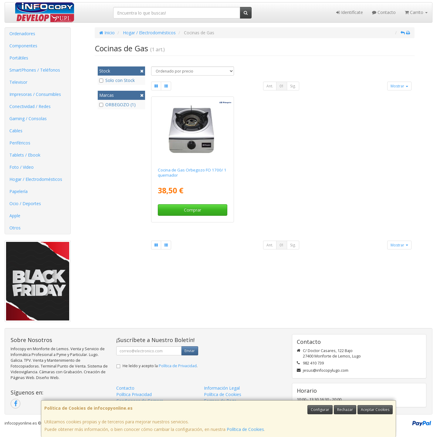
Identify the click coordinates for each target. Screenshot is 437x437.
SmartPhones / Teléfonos (34, 70)
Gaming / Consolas (28, 118)
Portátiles (18, 58)
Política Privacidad (134, 394)
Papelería (18, 191)
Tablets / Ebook (24, 155)
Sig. (293, 86)
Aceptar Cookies (375, 409)
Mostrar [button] (399, 86)
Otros (15, 228)
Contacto (384, 12)
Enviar (190, 350)
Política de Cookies (245, 429)
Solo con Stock (117, 80)
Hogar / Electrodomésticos (35, 179)
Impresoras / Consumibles (35, 94)
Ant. (269, 86)
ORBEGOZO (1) (117, 104)
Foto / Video (21, 167)
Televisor (18, 82)
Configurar (320, 409)
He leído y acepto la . (160, 365)
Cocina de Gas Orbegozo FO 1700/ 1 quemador (192, 172)
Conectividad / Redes (30, 106)
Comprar (192, 210)
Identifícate (349, 12)
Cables (15, 131)
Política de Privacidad (178, 365)
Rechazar (345, 409)
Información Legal (222, 388)
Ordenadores (22, 33)
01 (281, 86)
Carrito (416, 12)
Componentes (23, 46)
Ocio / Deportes (25, 203)
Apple (14, 215)
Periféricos (19, 143)
